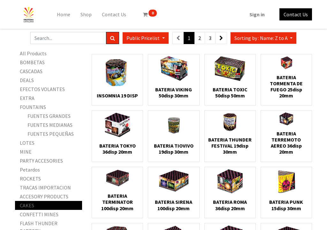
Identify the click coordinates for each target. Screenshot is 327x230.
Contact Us (296, 14)
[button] (263, 38)
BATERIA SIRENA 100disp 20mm (173, 205)
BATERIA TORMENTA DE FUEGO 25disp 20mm (286, 86)
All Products (33, 53)
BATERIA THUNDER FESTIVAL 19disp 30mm (230, 145)
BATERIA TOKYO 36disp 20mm (117, 148)
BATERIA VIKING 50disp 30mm (173, 92)
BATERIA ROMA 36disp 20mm (230, 205)
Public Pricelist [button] (143, 38)
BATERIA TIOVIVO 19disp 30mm (174, 148)
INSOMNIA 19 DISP (117, 95)
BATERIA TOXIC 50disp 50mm (230, 92)
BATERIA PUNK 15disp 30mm (286, 205)
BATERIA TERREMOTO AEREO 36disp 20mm (286, 142)
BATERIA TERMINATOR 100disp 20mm (117, 202)
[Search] (112, 38)
